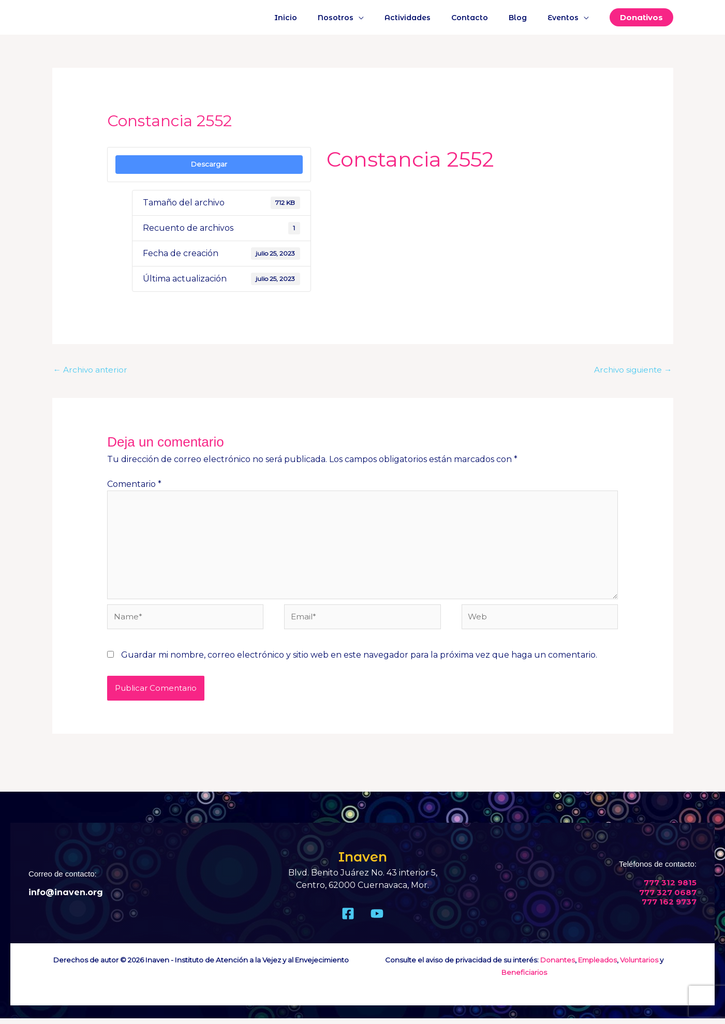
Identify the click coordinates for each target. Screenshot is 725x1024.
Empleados (597, 965)
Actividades (429, 17)
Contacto (485, 17)
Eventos (566, 17)
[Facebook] (348, 919)
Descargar (209, 164)
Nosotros (363, 17)
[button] (641, 17)
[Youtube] (377, 919)
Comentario (134, 484)
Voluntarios (639, 965)
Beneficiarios (524, 978)
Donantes (557, 965)
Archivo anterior (91, 370)
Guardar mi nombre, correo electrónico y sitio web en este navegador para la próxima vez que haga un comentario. (359, 660)
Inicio (319, 17)
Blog (527, 17)
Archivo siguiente (631, 370)
